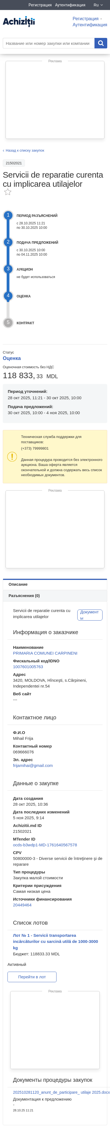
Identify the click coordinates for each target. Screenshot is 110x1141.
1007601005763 (28, 666)
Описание (18, 584)
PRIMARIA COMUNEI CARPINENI (45, 653)
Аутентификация (70, 5)
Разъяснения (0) (24, 595)
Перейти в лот (32, 976)
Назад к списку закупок (25, 150)
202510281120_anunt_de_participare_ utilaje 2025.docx (61, 1092)
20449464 (22, 905)
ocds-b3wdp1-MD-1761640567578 (45, 844)
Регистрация (40, 5)
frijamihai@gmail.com (33, 765)
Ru (99, 5)
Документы (89, 615)
